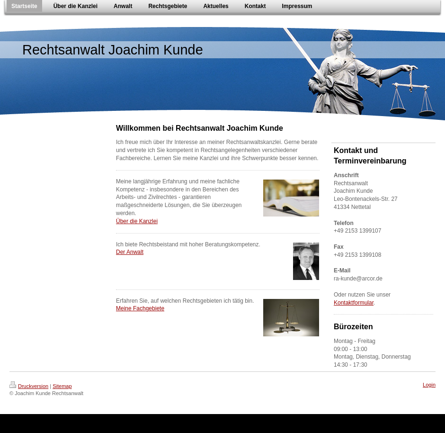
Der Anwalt (129, 252)
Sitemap (62, 386)
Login (429, 385)
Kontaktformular (354, 302)
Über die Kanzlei (137, 221)
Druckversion (28, 386)
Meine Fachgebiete (140, 308)
